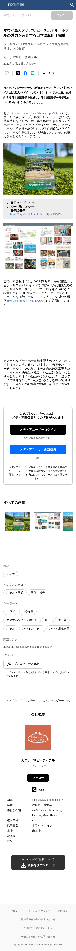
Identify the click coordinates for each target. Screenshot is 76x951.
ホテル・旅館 (15, 592)
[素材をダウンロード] (44, 73)
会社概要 (13, 911)
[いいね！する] (6, 73)
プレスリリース (28, 700)
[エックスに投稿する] (18, 73)
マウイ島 (28, 611)
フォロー (38, 777)
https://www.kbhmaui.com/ (47, 799)
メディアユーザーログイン (38, 429)
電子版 (62, 620)
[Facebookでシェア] (25, 73)
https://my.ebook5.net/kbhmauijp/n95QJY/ (36, 214)
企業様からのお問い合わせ (38, 928)
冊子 (48, 620)
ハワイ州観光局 (59, 628)
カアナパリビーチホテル (22, 620)
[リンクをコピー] (51, 73)
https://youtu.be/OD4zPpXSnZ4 (26, 300)
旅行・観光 (38, 592)
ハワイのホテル (32, 628)
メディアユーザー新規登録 (38, 449)
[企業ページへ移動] (38, 739)
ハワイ (10, 611)
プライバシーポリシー (38, 911)
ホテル (10, 628)
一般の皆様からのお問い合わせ (38, 936)
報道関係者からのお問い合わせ (38, 919)
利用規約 (63, 911)
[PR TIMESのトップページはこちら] (16, 5)
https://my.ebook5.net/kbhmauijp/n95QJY (36, 113)
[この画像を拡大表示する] (17, 521)
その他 (10, 573)
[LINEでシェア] (32, 73)
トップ (10, 700)
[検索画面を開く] (72, 4)
